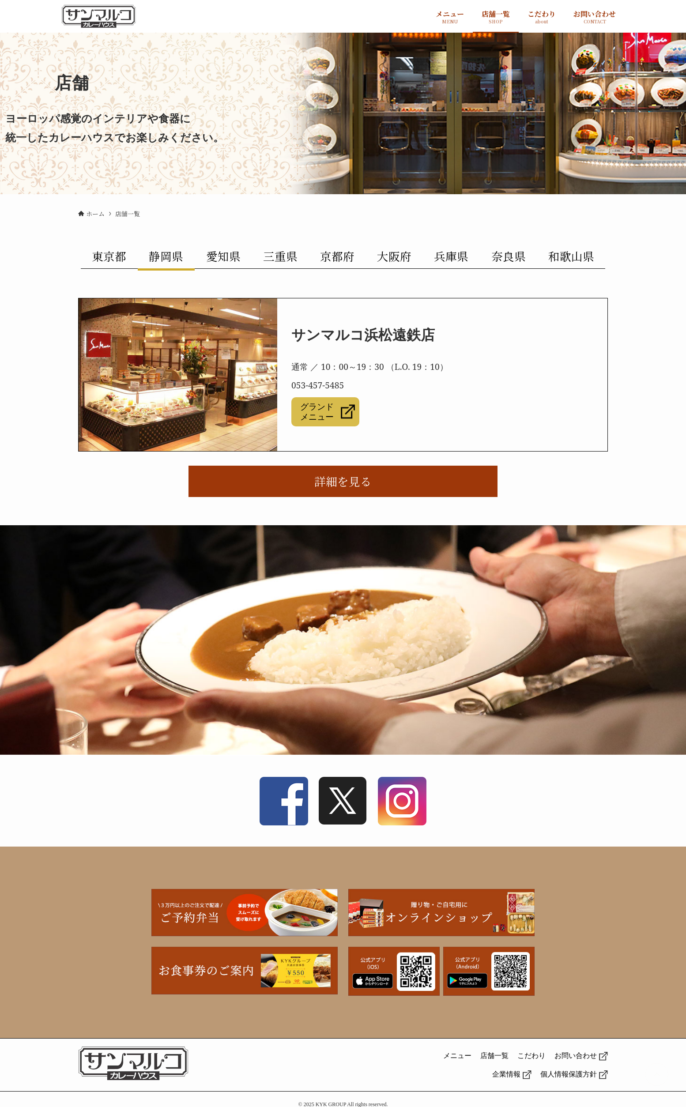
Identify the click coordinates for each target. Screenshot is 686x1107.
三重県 (280, 256)
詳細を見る (343, 481)
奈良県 (508, 256)
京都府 (337, 256)
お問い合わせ (575, 1055)
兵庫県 (451, 256)
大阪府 (394, 256)
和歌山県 (571, 256)
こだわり (531, 1055)
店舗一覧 (494, 1055)
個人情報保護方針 (568, 1074)
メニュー (457, 1055)
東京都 (109, 256)
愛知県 (223, 256)
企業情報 (506, 1074)
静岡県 (166, 256)
